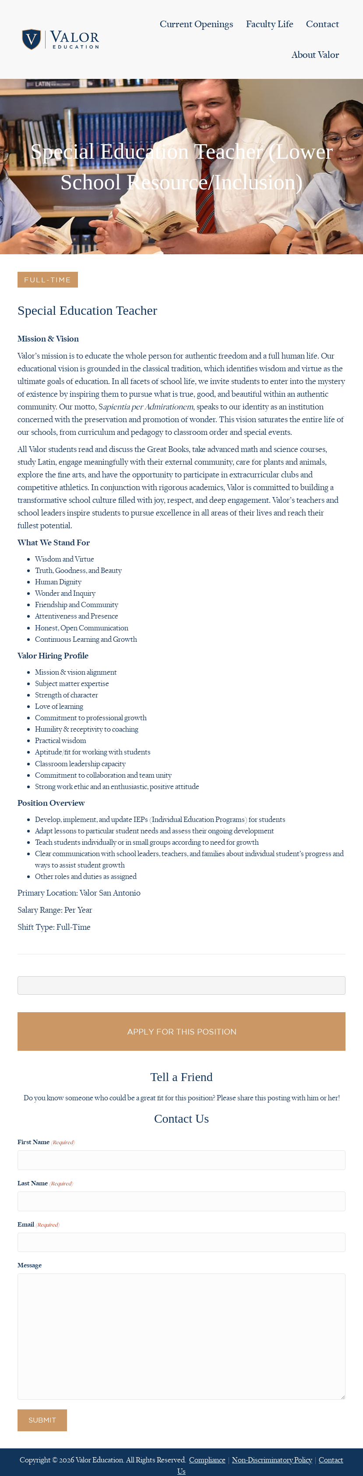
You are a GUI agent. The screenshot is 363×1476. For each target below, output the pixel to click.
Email (38, 1219)
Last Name (45, 1181)
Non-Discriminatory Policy (272, 1453)
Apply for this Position (181, 1031)
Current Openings (196, 24)
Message (30, 1258)
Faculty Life (269, 24)
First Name (46, 1142)
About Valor (315, 54)
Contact (322, 24)
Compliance (207, 1453)
